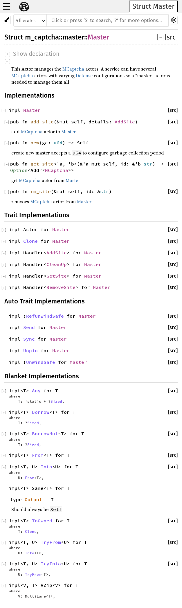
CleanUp (56, 264)
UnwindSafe (40, 362)
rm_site (40, 191)
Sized (56, 401)
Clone (30, 241)
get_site (42, 164)
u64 (58, 142)
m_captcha (42, 37)
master (73, 37)
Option (19, 170)
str (148, 164)
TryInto (51, 563)
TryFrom (51, 542)
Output (33, 499)
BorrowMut (45, 433)
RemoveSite (60, 287)
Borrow (40, 412)
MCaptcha (73, 69)
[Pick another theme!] (7, 20)
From (38, 455)
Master (98, 37)
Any (36, 390)
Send (29, 327)
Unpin (30, 350)
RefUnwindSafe (45, 316)
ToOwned (42, 521)
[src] (171, 37)
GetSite (56, 276)
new (34, 142)
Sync (29, 339)
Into (46, 467)
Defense (84, 75)
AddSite (125, 122)
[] (161, 37)
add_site (42, 122)
